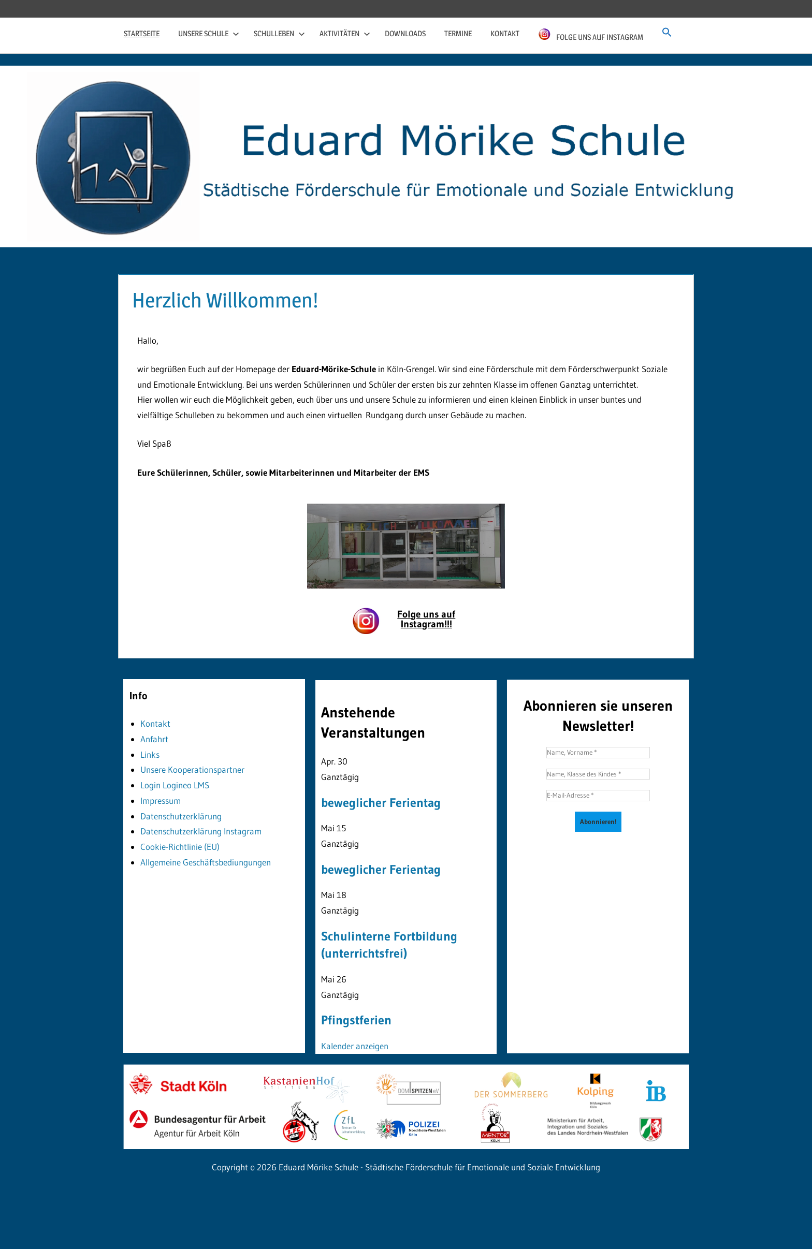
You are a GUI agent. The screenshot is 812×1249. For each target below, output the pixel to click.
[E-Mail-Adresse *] (598, 795)
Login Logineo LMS (174, 785)
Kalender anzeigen (354, 1045)
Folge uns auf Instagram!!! (426, 619)
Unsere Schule (208, 33)
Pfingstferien (356, 1019)
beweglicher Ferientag (381, 802)
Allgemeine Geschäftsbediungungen (205, 862)
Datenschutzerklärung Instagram (201, 831)
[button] (667, 33)
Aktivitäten (345, 33)
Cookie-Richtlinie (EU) (180, 846)
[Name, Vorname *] (598, 752)
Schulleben (279, 33)
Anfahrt (154, 738)
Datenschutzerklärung (181, 816)
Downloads (405, 33)
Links (150, 754)
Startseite (142, 33)
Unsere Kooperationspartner (192, 769)
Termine (458, 33)
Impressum (160, 800)
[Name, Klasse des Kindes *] (598, 774)
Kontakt (504, 33)
